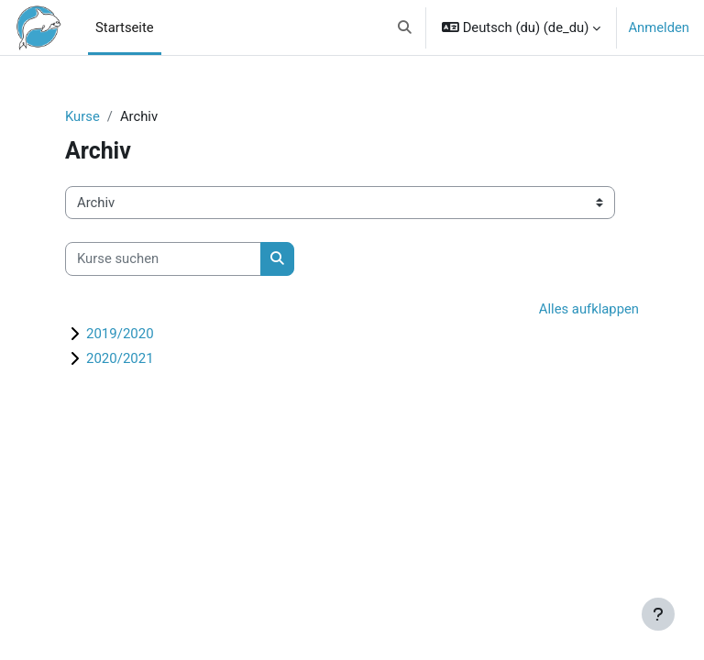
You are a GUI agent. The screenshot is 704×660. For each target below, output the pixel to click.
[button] (406, 27)
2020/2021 (120, 358)
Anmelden (658, 27)
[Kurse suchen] (163, 258)
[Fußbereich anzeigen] (658, 614)
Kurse (82, 116)
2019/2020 (120, 333)
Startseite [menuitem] (124, 27)
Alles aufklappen (589, 309)
